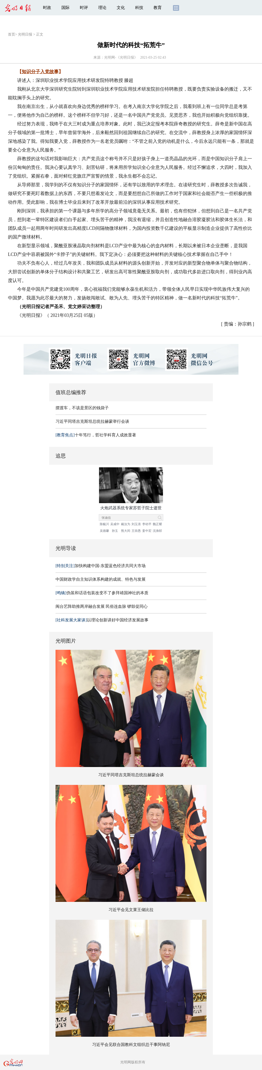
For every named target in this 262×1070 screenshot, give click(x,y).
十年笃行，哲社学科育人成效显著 (96, 435)
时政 (47, 7)
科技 (139, 7)
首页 (11, 34)
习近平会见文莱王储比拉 (131, 909)
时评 (84, 7)
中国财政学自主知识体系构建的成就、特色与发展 (101, 579)
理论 (102, 7)
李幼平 (146, 524)
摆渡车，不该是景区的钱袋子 (82, 408)
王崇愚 (136, 531)
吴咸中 (114, 524)
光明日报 (25, 34)
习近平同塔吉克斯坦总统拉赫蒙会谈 (131, 775)
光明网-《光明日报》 (121, 57)
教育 (158, 7)
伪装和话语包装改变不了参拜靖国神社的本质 (102, 593)
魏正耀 (157, 524)
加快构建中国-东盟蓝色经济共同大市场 (101, 566)
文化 (121, 7)
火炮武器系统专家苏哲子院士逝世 (131, 508)
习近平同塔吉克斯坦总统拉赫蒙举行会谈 (92, 421)
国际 (65, 7)
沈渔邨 (157, 531)
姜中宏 (146, 531)
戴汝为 (125, 524)
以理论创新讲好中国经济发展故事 (102, 620)
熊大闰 (125, 531)
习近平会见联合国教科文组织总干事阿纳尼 (131, 1044)
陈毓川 (104, 524)
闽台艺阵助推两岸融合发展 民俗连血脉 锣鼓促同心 (102, 606)
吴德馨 (104, 531)
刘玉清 (136, 524)
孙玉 (115, 531)
